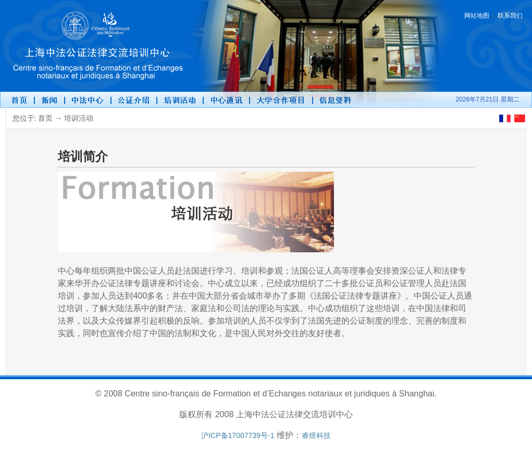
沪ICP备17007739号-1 (237, 435)
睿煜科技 (316, 435)
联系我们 (510, 15)
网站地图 (476, 15)
